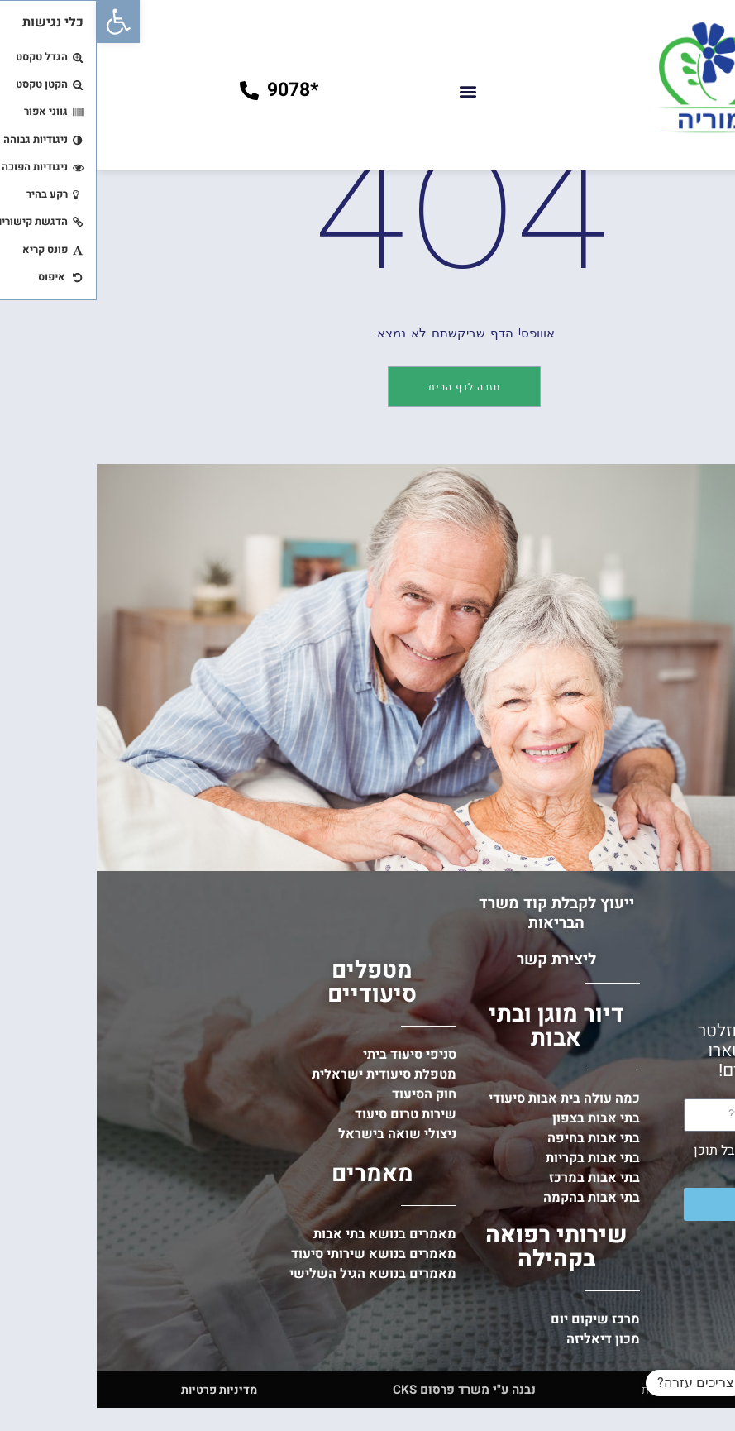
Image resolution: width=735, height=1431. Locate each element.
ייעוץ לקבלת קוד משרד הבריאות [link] (459, 1014)
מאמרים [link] (276, 1275)
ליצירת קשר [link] (459, 1060)
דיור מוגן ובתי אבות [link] (459, 1127)
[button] (370, 90)
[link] (21, 21)
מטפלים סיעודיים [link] (275, 1084)
